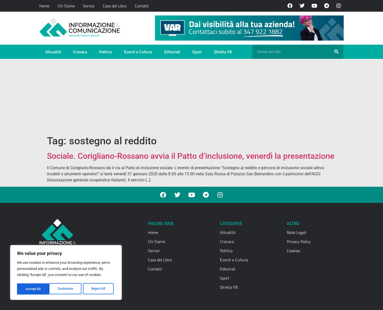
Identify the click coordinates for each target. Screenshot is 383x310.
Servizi (89, 6)
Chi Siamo (66, 6)
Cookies (293, 251)
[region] (66, 273)
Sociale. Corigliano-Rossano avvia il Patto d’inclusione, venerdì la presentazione (190, 156)
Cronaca (80, 52)
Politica (105, 52)
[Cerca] (336, 52)
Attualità (53, 52)
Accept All (99, 289)
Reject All (66, 289)
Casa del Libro (115, 6)
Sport (197, 52)
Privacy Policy (299, 241)
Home (44, 6)
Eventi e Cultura (138, 52)
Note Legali (296, 232)
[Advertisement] (191, 96)
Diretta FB (223, 52)
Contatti (142, 6)
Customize (33, 289)
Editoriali (172, 52)
